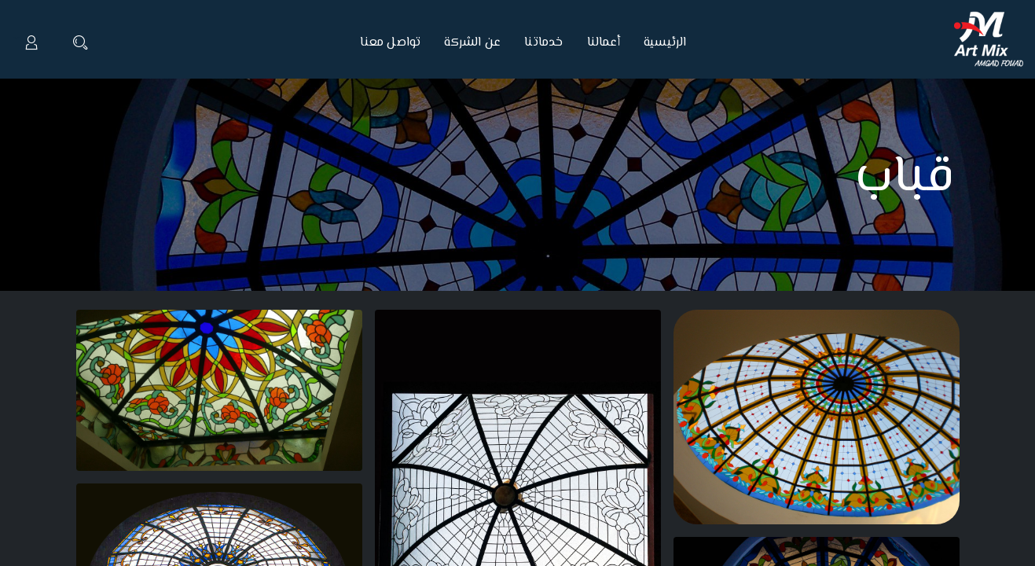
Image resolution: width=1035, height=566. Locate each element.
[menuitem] (659, 43)
